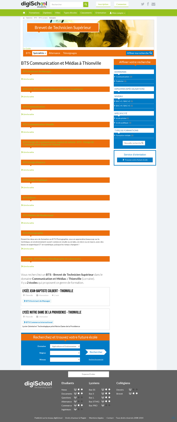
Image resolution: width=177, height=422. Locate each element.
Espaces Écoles (88, 374)
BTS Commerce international (38, 322)
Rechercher (95, 352)
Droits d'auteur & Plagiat (75, 418)
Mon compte (117, 13)
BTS (28, 53)
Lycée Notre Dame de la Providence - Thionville (51, 312)
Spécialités (39, 53)
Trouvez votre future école (135, 160)
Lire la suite (27, 79)
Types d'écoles (70, 12)
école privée (121, 118)
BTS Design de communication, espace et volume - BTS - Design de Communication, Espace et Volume (58, 143)
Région (43, 353)
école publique (122, 123)
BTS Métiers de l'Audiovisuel (38, 215)
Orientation (100, 12)
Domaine (42, 346)
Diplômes (47, 12)
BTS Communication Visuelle (38, 124)
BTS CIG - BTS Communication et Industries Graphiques (53, 89)
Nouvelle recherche (133, 143)
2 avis (55, 295)
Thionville (28, 295)
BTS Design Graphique (35, 180)
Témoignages (70, 53)
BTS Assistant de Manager (37, 71)
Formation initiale (123, 135)
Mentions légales (96, 418)
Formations (34, 12)
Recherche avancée (96, 359)
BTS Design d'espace (34, 162)
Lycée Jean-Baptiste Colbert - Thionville (47, 291)
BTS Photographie (33, 233)
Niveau (43, 359)
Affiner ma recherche (139, 53)
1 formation (42, 317)
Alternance (54, 53)
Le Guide (28, 48)
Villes (57, 12)
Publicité (119, 81)
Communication (122, 76)
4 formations (42, 295)
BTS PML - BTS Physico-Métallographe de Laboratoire (52, 258)
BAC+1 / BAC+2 (123, 101)
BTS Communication (34, 106)
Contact (110, 418)
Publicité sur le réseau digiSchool (48, 418)
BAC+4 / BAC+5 (123, 106)
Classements (86, 12)
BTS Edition (29, 197)
